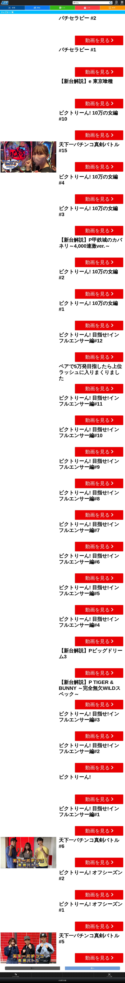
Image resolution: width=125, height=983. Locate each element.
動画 (112, 8)
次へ (92, 968)
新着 (11, 8)
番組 (37, 8)
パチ (87, 8)
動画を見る (97, 40)
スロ (62, 8)
